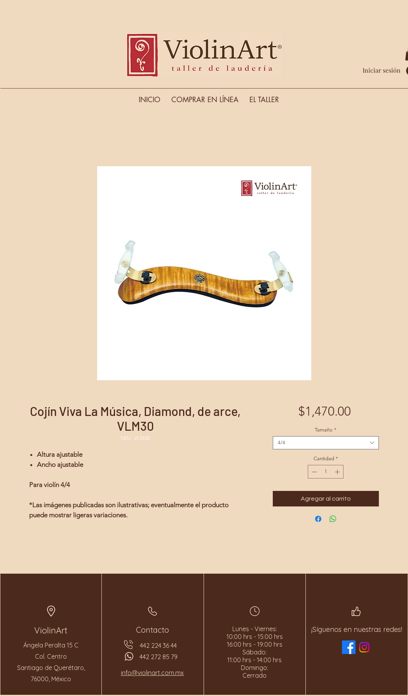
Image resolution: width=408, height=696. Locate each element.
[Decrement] (313, 471)
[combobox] (326, 442)
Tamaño (326, 430)
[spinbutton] (325, 471)
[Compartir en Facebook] (318, 519)
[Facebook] (349, 647)
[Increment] (338, 471)
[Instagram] (364, 647)
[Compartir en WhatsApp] (333, 519)
